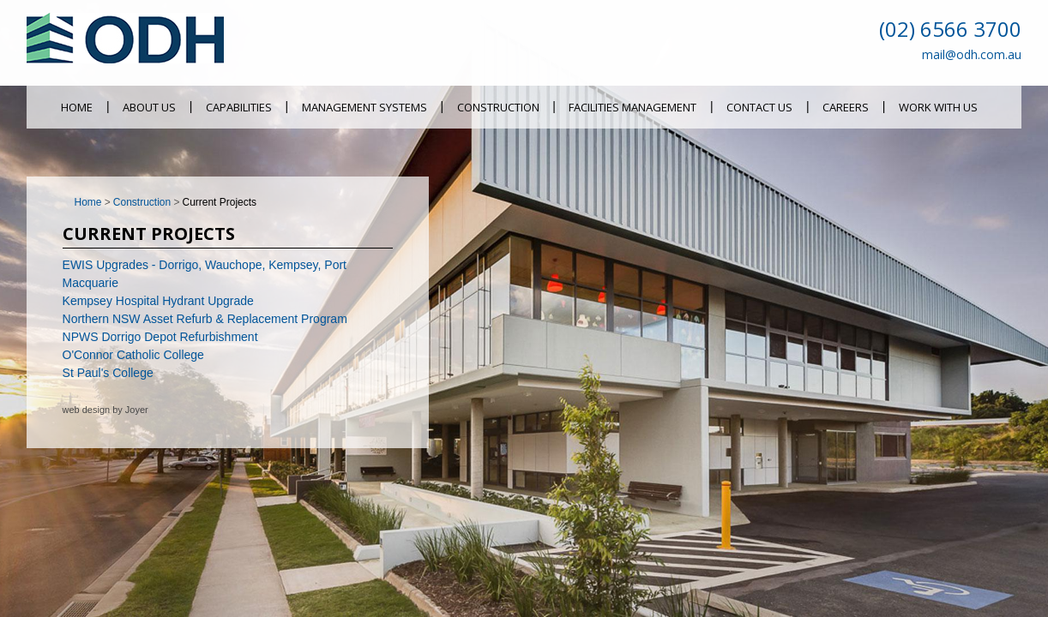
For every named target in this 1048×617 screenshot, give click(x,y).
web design (87, 409)
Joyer (136, 409)
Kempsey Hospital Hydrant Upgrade (158, 301)
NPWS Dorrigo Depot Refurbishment (160, 337)
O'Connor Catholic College (133, 355)
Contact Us (759, 107)
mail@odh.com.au (971, 54)
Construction (498, 107)
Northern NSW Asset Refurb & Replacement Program (205, 319)
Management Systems (364, 107)
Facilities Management (632, 107)
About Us (149, 107)
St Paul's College (108, 373)
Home (77, 107)
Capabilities (239, 107)
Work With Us (938, 107)
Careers (845, 107)
